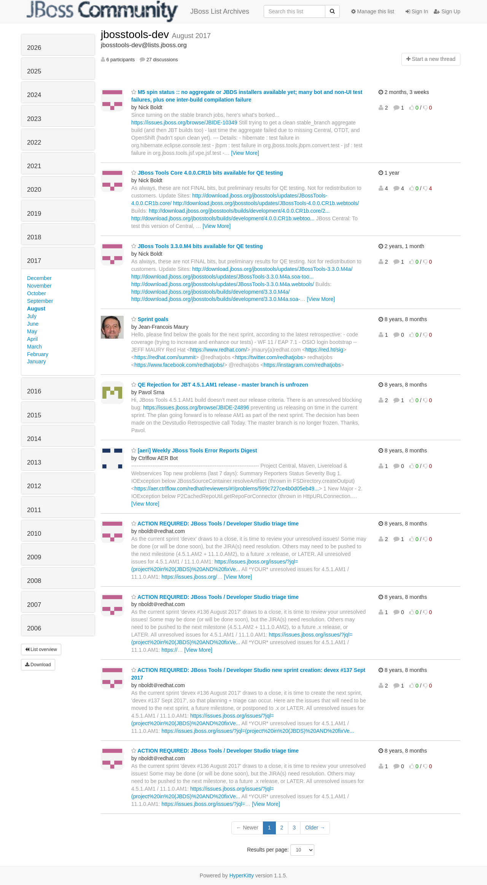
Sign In (417, 11)
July (32, 316)
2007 (34, 604)
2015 (34, 415)
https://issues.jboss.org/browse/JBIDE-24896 (196, 407)
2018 (34, 237)
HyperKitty (241, 875)
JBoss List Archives (138, 11)
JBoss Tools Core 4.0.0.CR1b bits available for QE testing (207, 173)
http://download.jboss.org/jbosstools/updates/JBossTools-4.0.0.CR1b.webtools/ (266, 203)
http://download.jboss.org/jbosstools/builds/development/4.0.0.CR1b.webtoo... (223, 218)
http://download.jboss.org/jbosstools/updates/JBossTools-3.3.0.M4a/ (272, 269)
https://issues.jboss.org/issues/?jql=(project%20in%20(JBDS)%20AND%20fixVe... (257, 731)
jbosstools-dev (136, 34)
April (32, 339)
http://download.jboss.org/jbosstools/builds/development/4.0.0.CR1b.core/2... (239, 211)
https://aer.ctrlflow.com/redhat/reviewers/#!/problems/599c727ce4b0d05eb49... (226, 488)
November (39, 286)
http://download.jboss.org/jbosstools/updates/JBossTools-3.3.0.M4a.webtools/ (222, 284)
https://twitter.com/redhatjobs (269, 357)
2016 (34, 391)
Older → (315, 828)
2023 (34, 119)
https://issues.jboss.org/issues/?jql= (203, 804)
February (37, 354)
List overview (41, 649)
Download (38, 664)
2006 (34, 628)
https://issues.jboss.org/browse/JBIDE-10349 (184, 122)
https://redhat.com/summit (165, 357)
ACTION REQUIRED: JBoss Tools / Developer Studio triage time (215, 523)
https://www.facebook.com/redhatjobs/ (179, 365)
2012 (34, 486)
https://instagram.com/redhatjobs (302, 365)
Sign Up (447, 11)
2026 (34, 47)
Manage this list (372, 11)
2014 (34, 438)
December (39, 278)
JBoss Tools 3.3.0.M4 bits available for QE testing (197, 246)
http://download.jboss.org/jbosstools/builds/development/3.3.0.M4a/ (210, 292)
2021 (34, 166)
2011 (34, 510)
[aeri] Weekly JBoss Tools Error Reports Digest (194, 450)
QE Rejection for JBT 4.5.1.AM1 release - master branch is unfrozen (219, 385)
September (40, 301)
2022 (34, 142)
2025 (34, 71)
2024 (34, 95)
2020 (34, 189)
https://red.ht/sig (324, 350)
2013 (34, 462)
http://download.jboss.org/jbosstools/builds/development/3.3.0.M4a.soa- (215, 299)
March (34, 347)
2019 (34, 213)
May (32, 331)
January (36, 361)
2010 (34, 533)
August (36, 309)
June (32, 324)
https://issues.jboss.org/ (189, 577)
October (36, 293)
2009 (34, 557)
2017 (34, 260)
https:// (169, 650)
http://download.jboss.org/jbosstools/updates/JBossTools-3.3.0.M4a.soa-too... (222, 277)
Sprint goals (150, 319)
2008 (34, 580)
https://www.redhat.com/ (218, 350)
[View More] (245, 153)
